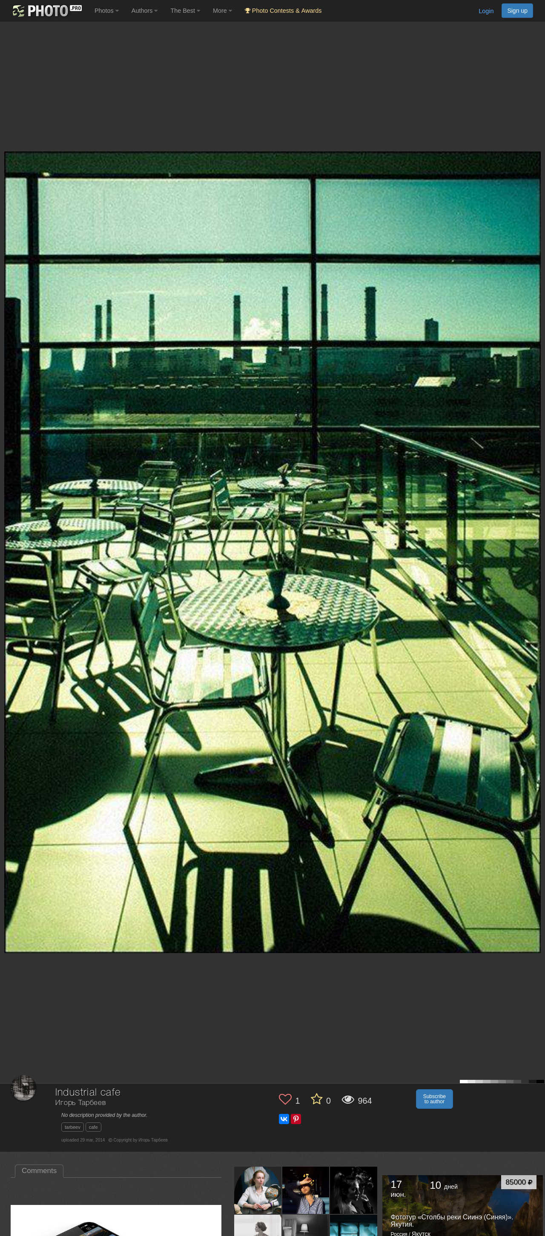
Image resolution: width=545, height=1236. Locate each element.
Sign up (517, 11)
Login (486, 11)
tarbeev (72, 1127)
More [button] (222, 11)
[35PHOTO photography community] (46, 10)
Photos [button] (107, 11)
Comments (39, 1171)
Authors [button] (145, 11)
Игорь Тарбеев (80, 1103)
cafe (93, 1127)
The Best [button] (185, 11)
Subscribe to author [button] (434, 1099)
